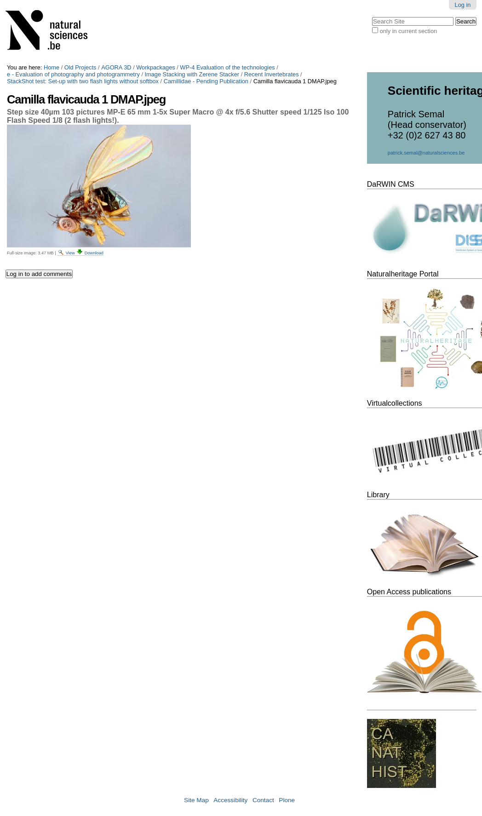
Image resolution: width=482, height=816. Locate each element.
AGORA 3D (116, 67)
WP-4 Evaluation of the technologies (227, 67)
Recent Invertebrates (271, 74)
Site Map (196, 800)
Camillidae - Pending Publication (206, 81)
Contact (263, 800)
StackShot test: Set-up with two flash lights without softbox (83, 81)
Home (51, 67)
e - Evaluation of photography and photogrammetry (73, 74)
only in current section (408, 31)
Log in (463, 4)
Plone (287, 800)
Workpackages (155, 67)
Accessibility (230, 800)
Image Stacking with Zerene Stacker (192, 74)
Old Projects (80, 67)
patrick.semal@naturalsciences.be (426, 152)
